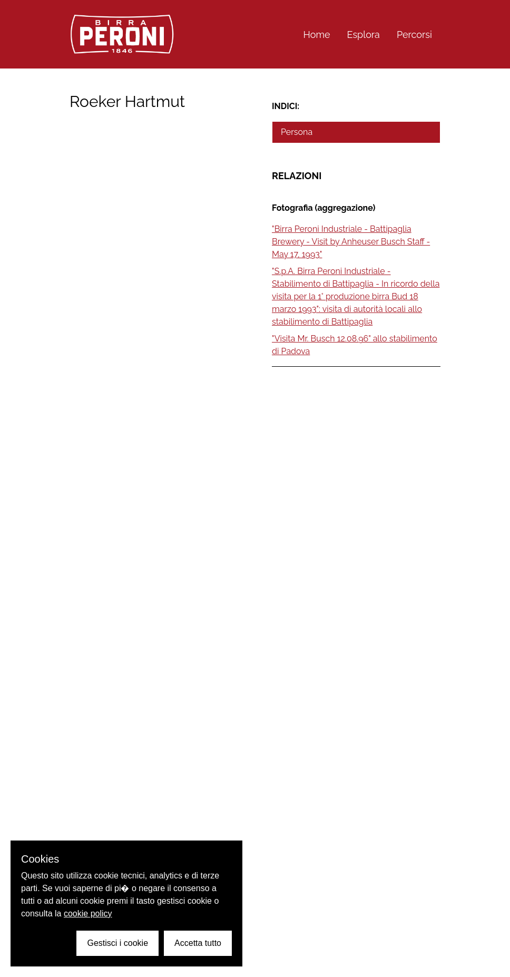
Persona (296, 132)
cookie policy (88, 913)
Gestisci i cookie (117, 943)
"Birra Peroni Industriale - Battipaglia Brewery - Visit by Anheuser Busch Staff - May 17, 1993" (351, 241)
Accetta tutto (197, 943)
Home (316, 34)
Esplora (363, 34)
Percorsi (414, 34)
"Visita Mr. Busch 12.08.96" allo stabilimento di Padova (354, 345)
